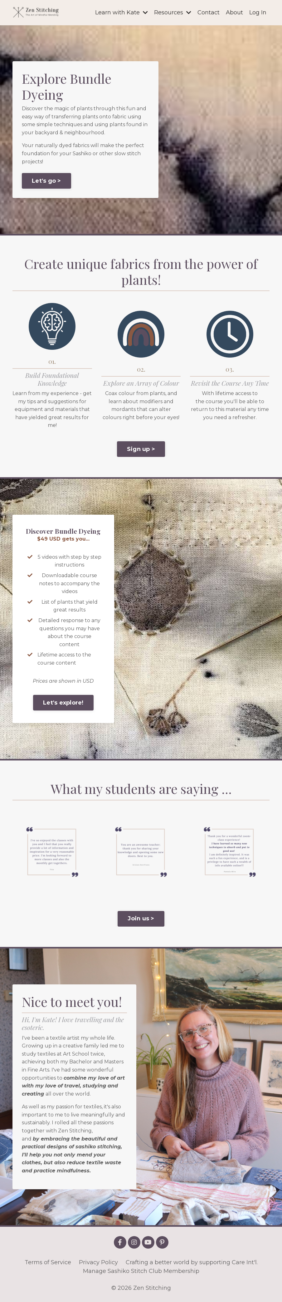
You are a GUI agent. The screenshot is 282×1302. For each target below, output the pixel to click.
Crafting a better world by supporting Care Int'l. (192, 1262)
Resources (172, 12)
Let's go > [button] (46, 180)
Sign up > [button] (141, 449)
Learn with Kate (121, 12)
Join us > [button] (141, 918)
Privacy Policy (98, 1262)
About (234, 12)
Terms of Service (48, 1262)
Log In (257, 12)
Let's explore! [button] (63, 702)
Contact (208, 12)
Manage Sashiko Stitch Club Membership (141, 1271)
